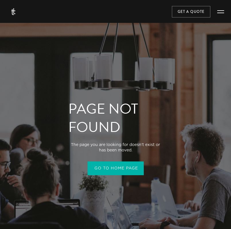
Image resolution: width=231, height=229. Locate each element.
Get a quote (191, 11)
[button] (221, 12)
